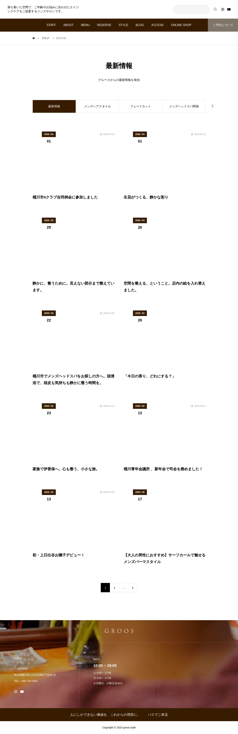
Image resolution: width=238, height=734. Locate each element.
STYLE (123, 25)
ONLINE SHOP (181, 25)
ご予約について (223, 25)
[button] (212, 106)
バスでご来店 (158, 715)
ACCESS (157, 25)
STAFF (51, 25)
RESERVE (104, 25)
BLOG (140, 25)
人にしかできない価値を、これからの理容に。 (105, 715)
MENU (85, 25)
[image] (73, 162)
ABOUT (68, 25)
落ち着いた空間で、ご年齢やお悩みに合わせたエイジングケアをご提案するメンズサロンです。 (43, 9)
